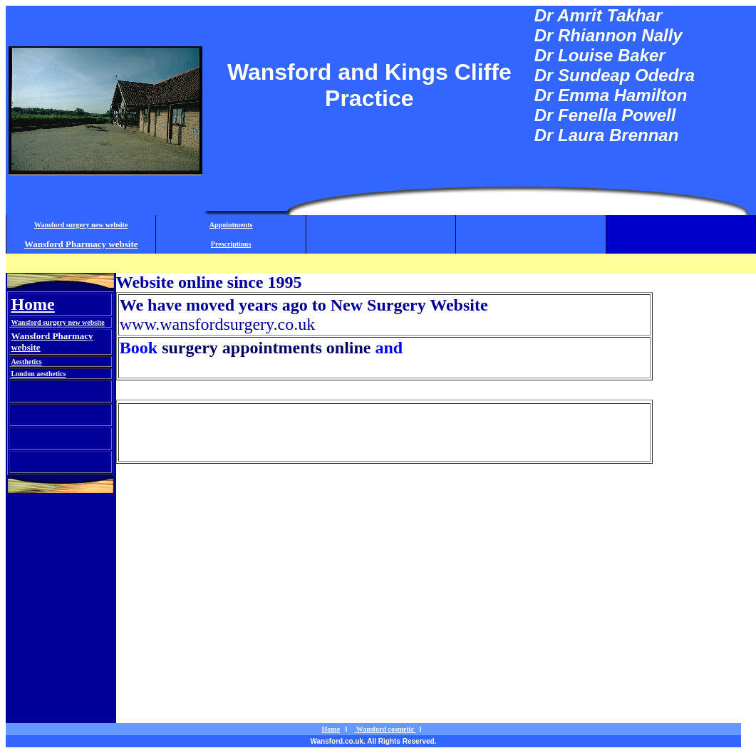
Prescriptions (231, 244)
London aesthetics (38, 374)
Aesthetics (26, 361)
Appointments (231, 225)
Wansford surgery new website (81, 225)
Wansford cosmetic (185, 389)
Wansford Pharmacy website (81, 244)
